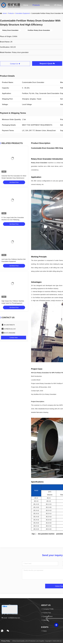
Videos (47, 5)
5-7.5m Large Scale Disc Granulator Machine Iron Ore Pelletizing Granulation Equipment (13, 220)
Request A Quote (47, 63)
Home (25, 5)
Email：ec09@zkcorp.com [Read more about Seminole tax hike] (10, 618)
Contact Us (15, 64)
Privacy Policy (5, 641)
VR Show (57, 5)
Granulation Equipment (22, 13)
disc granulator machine (46, 534)
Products (36, 5)
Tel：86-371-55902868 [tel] (9, 614)
